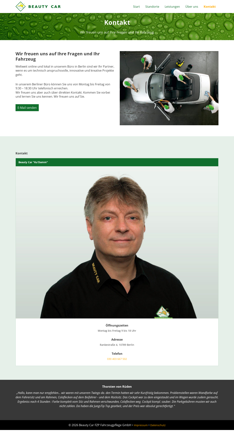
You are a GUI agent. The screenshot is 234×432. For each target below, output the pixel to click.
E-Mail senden (27, 108)
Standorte (152, 7)
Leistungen (172, 7)
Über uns (191, 7)
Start (136, 7)
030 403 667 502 (117, 361)
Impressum (140, 427)
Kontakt (210, 7)
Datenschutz (159, 427)
